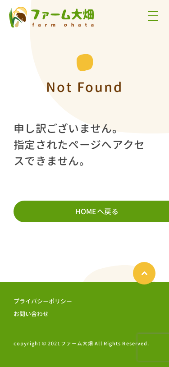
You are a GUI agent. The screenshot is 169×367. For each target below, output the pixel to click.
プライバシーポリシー (43, 301)
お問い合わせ (31, 314)
